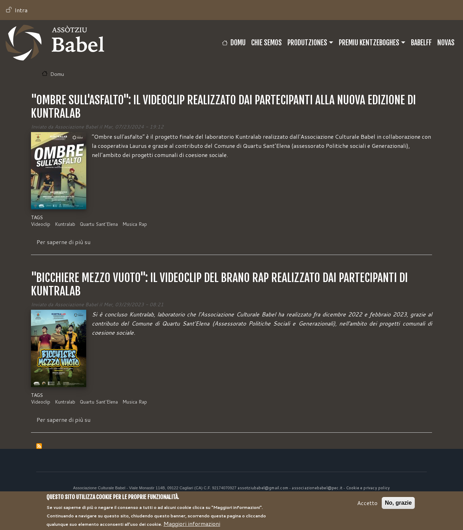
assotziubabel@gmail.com (262, 488)
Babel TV (55, 43)
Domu (238, 42)
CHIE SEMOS (266, 42)
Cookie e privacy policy (368, 488)
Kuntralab (65, 224)
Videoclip (40, 224)
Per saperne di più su (63, 242)
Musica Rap (134, 224)
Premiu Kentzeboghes (369, 42)
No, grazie (398, 505)
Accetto (367, 505)
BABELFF (421, 42)
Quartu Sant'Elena (99, 224)
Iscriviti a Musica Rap (39, 446)
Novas (446, 42)
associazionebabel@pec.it (317, 488)
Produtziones (307, 42)
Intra (20, 10)
